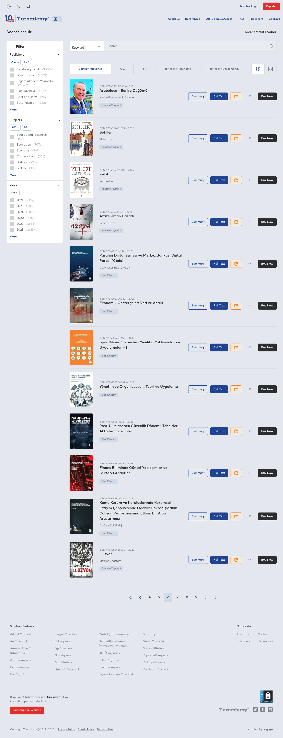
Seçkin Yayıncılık (153, 641)
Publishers (256, 19)
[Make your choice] (87, 46)
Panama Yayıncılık (111, 105)
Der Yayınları (19, 674)
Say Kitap (149, 634)
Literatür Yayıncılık (67, 669)
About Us (243, 634)
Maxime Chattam (110, 561)
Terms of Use (105, 729)
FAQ (241, 19)
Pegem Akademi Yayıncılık (116, 674)
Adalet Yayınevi (20, 634)
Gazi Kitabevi (108, 275)
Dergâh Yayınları (65, 634)
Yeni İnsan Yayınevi (155, 669)
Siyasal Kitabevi (153, 648)
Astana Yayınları (21, 660)
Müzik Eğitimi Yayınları (114, 634)
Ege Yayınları (63, 648)
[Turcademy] (232, 710)
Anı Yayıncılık (19, 641)
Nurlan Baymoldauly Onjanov (117, 97)
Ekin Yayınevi (63, 655)
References (192, 19)
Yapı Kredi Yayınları (156, 655)
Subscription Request (27, 710)
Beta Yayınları (19, 667)
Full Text (219, 96)
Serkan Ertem (107, 223)
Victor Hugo (106, 139)
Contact (274, 19)
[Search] (173, 46)
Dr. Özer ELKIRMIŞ (110, 525)
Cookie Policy (86, 729)
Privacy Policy (66, 729)
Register (271, 6)
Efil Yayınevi (62, 641)
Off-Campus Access (219, 19)
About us (174, 19)
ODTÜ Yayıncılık (109, 653)
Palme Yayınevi (109, 660)
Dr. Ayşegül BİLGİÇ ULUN (114, 268)
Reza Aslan (106, 181)
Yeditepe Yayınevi (154, 662)
